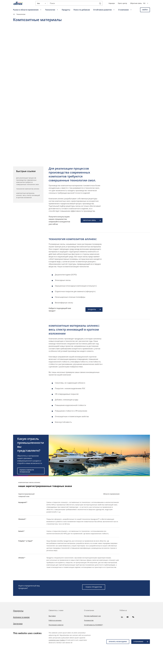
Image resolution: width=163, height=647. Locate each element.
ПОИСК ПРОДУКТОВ (94, 587)
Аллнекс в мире (21, 617)
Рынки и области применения (27, 471)
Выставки (52, 616)
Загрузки (18, 623)
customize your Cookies (57, 640)
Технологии (20, 14)
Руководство (89, 620)
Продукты (18, 610)
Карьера (112, 3)
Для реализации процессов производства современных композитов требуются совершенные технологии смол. (27, 181)
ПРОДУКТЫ (94, 309)
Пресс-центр (122, 3)
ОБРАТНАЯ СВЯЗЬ (92, 220)
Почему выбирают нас (92, 616)
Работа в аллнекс (55, 620)
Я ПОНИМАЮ (141, 642)
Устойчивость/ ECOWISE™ (93, 625)
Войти (145, 10)
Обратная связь (136, 3)
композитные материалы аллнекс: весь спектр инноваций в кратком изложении (28, 195)
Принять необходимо (118, 642)
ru (146, 3)
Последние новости (56, 625)
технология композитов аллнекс (27, 189)
